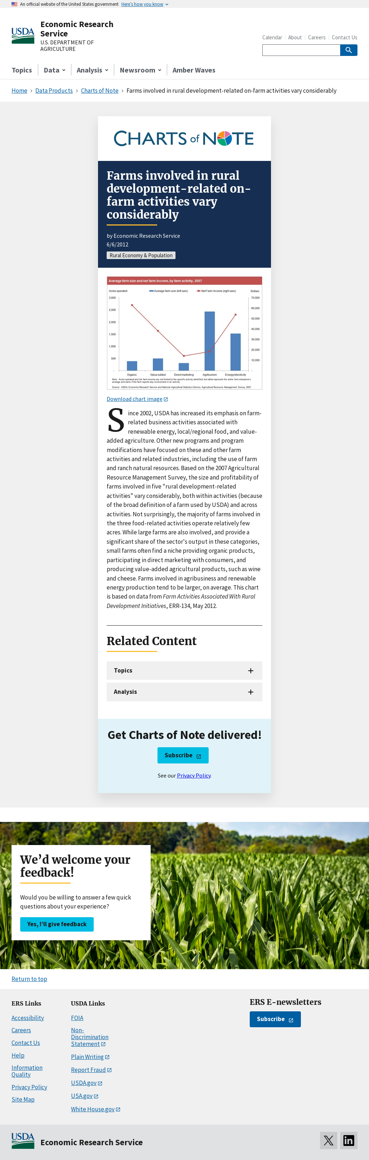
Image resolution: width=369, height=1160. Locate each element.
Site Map (23, 1099)
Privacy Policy (193, 775)
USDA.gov (84, 1083)
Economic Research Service (77, 29)
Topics (22, 69)
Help (18, 1055)
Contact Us (344, 37)
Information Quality (27, 1071)
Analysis (125, 692)
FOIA (77, 1018)
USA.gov (82, 1096)
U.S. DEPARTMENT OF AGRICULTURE (67, 45)
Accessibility (28, 1018)
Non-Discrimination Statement (89, 1036)
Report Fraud (88, 1070)
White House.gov (93, 1109)
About (295, 37)
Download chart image (135, 398)
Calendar (272, 37)
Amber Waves (194, 69)
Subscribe (178, 755)
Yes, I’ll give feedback (56, 924)
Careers (317, 37)
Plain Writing (87, 1057)
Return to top (29, 979)
